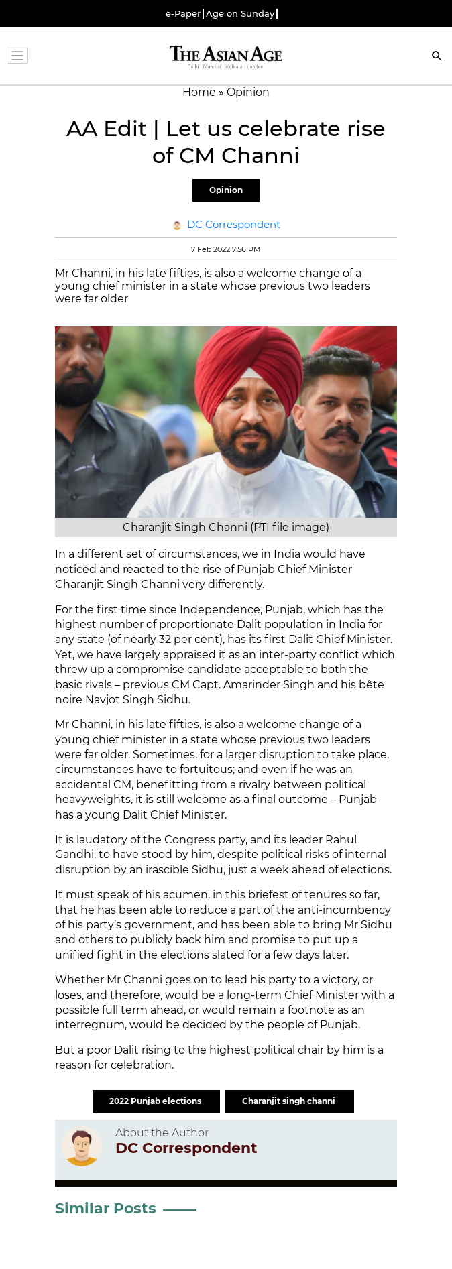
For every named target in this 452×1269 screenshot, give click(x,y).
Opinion (226, 190)
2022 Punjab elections (156, 1101)
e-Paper (183, 14)
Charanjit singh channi (289, 1101)
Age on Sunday (240, 14)
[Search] (437, 57)
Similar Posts (105, 1208)
